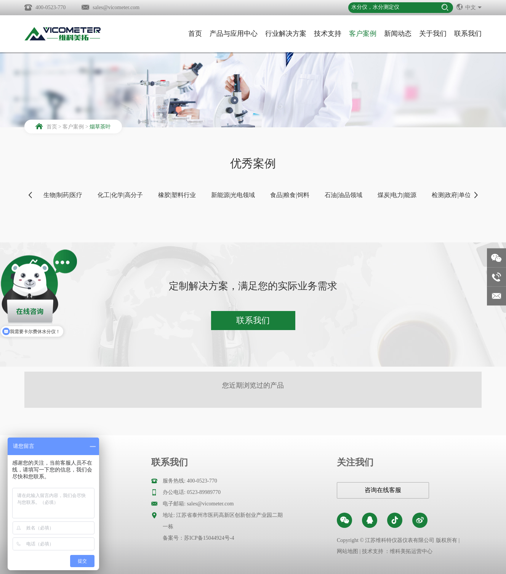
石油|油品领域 (343, 195)
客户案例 (362, 33)
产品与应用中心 (234, 33)
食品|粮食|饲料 (289, 195)
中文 (469, 6)
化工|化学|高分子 (120, 195)
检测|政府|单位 (451, 195)
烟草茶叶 (100, 127)
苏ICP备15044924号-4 (209, 538)
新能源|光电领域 (233, 195)
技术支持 (327, 33)
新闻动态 (398, 33)
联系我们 (468, 33)
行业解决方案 (285, 33)
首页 (195, 33)
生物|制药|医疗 (62, 195)
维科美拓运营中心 (411, 551)
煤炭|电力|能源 (397, 195)
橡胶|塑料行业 (177, 195)
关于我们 (433, 33)
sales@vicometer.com (116, 7)
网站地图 (347, 551)
